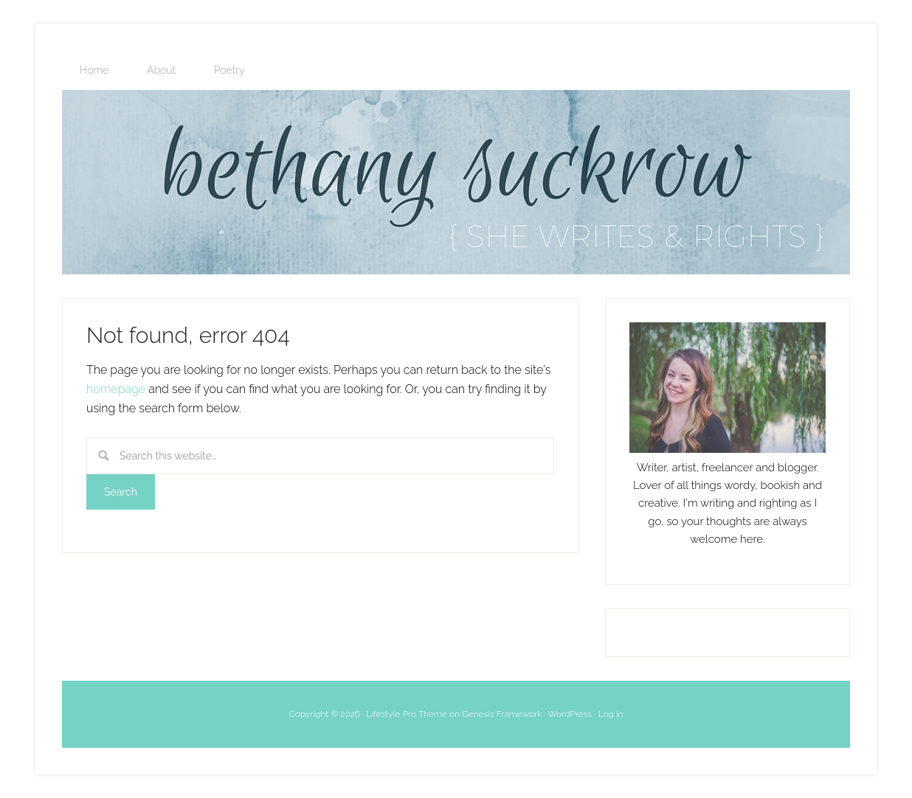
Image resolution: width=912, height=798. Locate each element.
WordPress (569, 714)
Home (94, 70)
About (161, 70)
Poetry (229, 70)
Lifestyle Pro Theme (406, 714)
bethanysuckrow (456, 182)
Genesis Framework (502, 714)
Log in (610, 714)
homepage (115, 389)
